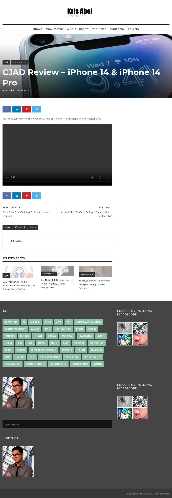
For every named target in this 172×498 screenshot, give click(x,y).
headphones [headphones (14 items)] (85, 336)
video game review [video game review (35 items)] (50, 357)
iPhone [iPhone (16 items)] (8, 343)
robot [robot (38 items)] (8, 350)
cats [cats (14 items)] (47, 329)
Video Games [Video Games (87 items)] (71, 357)
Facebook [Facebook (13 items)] (10, 336)
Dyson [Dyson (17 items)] (79, 329)
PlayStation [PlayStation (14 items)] (96, 343)
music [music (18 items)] (54, 343)
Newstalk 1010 (49, 273)
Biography (117, 29)
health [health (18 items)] (101, 336)
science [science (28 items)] (81, 350)
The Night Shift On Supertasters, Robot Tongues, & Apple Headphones (57, 283)
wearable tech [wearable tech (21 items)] (12, 364)
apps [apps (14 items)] (58, 322)
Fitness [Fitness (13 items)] (38, 336)
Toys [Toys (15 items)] (32, 357)
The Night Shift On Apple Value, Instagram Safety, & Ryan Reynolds (95, 284)
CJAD (6, 62)
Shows (37, 29)
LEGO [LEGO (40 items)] (30, 343)
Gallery (133, 29)
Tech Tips (99, 29)
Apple (7, 227)
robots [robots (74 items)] (21, 350)
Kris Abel (10, 90)
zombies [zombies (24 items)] (97, 364)
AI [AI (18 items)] (24, 322)
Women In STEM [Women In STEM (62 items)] (58, 364)
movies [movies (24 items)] (42, 343)
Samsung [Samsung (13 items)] (67, 350)
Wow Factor (55, 29)
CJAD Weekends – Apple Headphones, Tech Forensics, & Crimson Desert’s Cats (19, 285)
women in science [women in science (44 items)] (35, 364)
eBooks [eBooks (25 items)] (92, 329)
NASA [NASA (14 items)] (65, 343)
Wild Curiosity (78, 29)
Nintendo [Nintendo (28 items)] (79, 343)
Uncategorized (19, 62)
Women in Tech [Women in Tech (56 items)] (80, 364)
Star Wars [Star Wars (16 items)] (96, 350)
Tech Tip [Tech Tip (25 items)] (19, 357)
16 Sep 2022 (27, 90)
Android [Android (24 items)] (34, 322)
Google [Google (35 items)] (52, 336)
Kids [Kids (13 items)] (20, 343)
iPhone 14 (20, 227)
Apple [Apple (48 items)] (48, 322)
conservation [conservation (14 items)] (63, 329)
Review (33, 227)
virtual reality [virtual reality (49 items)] (92, 357)
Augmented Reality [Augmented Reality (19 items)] (15, 329)
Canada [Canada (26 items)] (35, 329)
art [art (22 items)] (69, 322)
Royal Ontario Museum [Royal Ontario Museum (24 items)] (43, 350)
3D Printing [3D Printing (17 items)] (11, 322)
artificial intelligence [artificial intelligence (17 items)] (88, 322)
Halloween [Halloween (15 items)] (67, 336)
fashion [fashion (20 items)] (24, 336)
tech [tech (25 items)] (7, 357)
